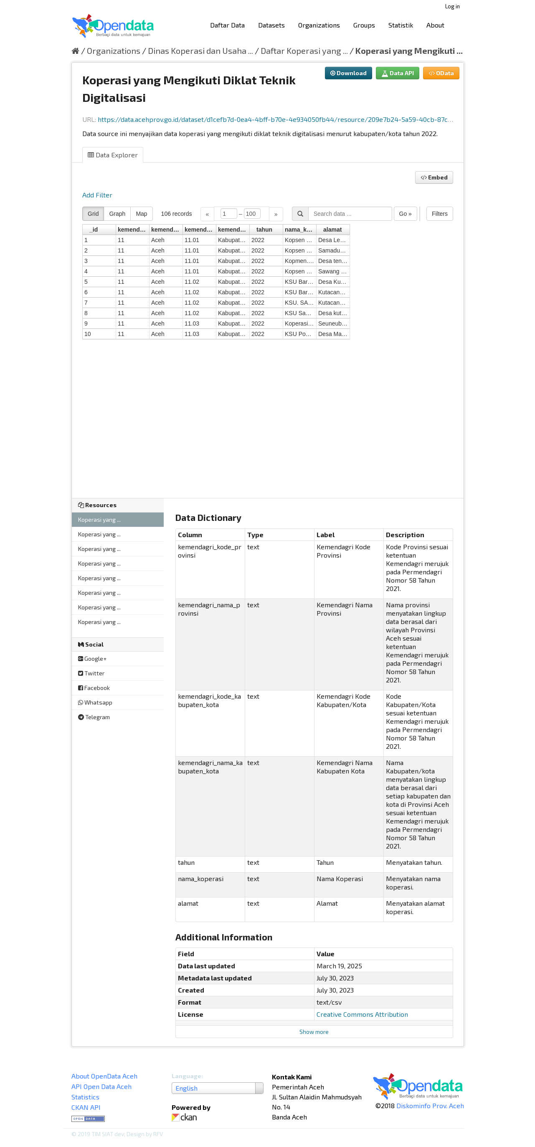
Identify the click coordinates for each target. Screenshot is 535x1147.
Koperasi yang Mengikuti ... (409, 50)
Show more (314, 1031)
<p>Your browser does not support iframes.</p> (267, 347)
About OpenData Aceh (104, 1076)
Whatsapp (95, 702)
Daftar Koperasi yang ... (304, 50)
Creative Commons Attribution (362, 1014)
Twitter (91, 673)
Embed (434, 177)
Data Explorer (113, 155)
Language (186, 1075)
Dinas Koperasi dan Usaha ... (200, 50)
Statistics (85, 1097)
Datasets (271, 25)
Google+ (92, 658)
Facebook (94, 687)
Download (348, 72)
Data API (397, 72)
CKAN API (86, 1107)
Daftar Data (227, 25)
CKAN (186, 1117)
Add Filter (97, 195)
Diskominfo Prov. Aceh (430, 1105)
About (435, 25)
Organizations (319, 25)
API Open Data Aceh (101, 1086)
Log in (452, 6)
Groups (364, 25)
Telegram (94, 716)
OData (441, 72)
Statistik (400, 25)
